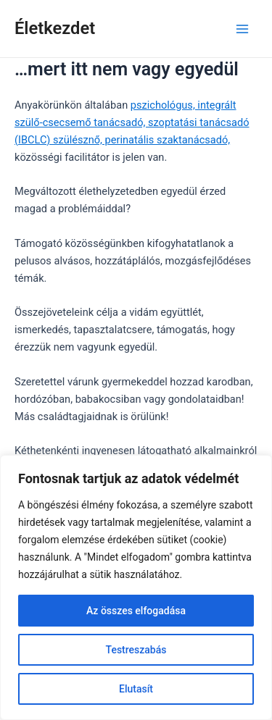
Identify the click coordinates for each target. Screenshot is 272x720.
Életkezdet (55, 28)
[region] (136, 587)
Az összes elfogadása (136, 610)
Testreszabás (136, 650)
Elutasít (136, 689)
